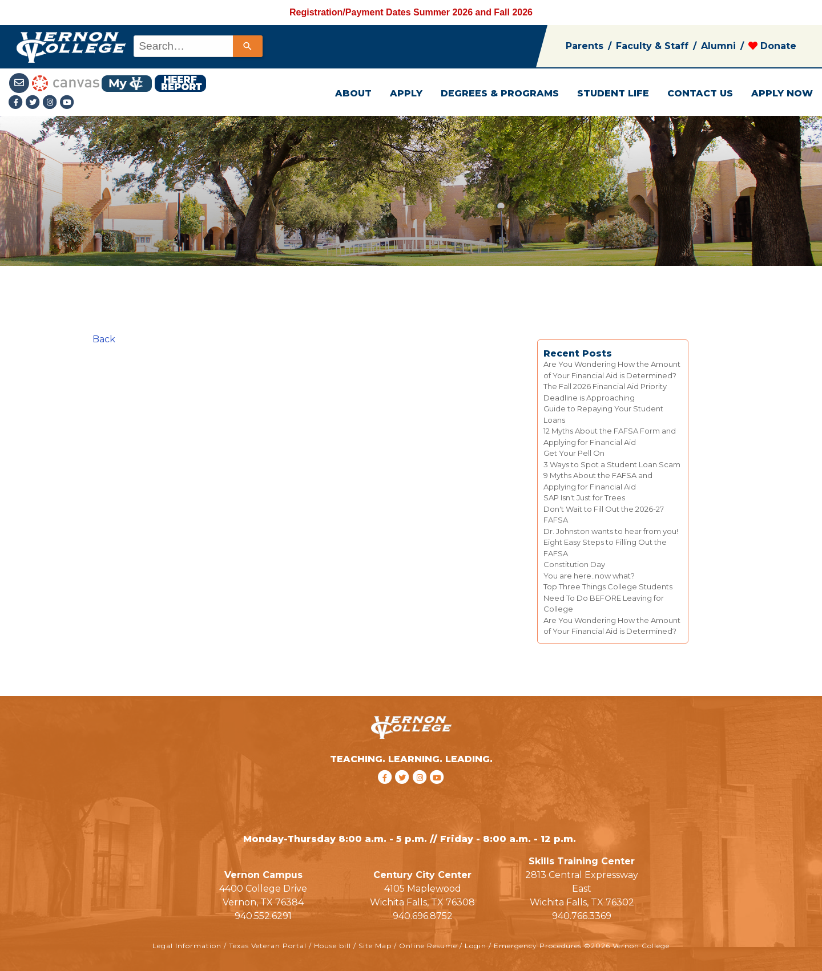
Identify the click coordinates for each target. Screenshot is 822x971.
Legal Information (186, 945)
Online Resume (428, 945)
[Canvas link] (65, 82)
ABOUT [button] (353, 93)
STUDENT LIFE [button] (613, 93)
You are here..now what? (589, 575)
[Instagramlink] (51, 103)
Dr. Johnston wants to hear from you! (610, 531)
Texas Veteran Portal (268, 945)
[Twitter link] (34, 103)
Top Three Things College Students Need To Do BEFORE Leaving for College (607, 597)
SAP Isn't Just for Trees (584, 497)
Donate (772, 46)
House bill (332, 945)
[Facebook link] (17, 103)
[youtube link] (67, 103)
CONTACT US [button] (700, 93)
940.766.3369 (581, 916)
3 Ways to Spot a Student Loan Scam (611, 464)
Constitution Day (574, 564)
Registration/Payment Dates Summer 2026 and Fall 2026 (411, 12)
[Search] (248, 46)
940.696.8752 (423, 916)
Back (103, 339)
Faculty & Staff (652, 46)
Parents (584, 46)
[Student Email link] (20, 82)
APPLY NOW (782, 93)
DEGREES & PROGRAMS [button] (500, 93)
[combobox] (197, 46)
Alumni (718, 46)
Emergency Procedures (538, 945)
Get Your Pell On (574, 453)
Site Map (375, 945)
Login (475, 945)
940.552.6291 (263, 916)
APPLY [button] (406, 93)
